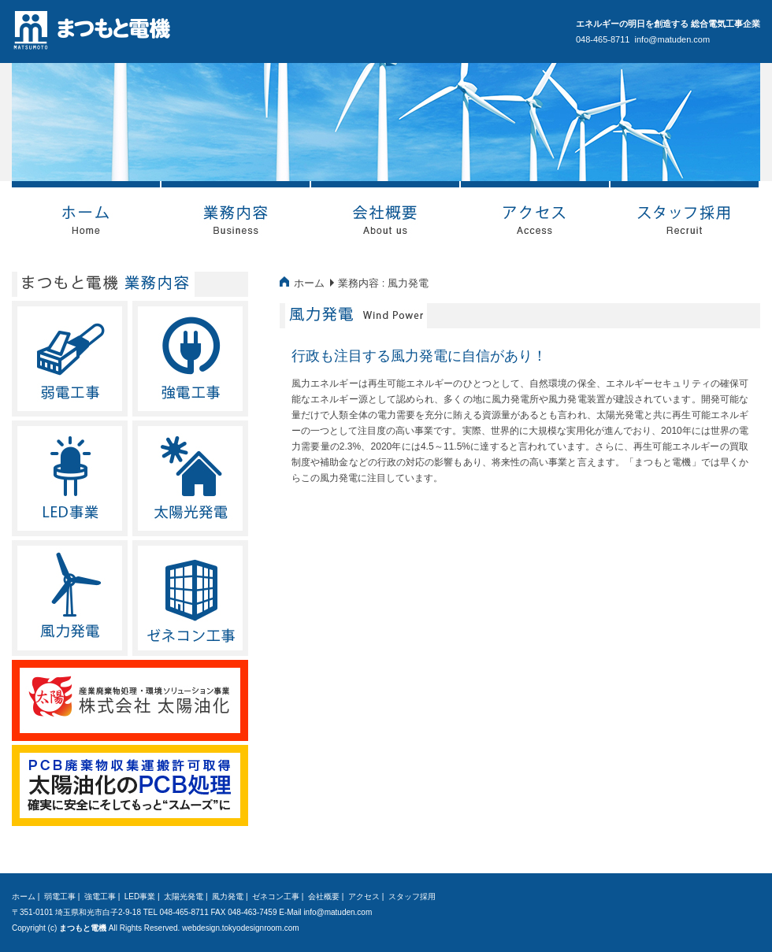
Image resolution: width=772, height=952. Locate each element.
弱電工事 (60, 896)
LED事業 (139, 896)
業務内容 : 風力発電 (383, 283)
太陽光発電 (183, 896)
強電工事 (100, 896)
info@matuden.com (673, 39)
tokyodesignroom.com (260, 928)
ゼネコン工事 (275, 896)
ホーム (309, 283)
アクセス (364, 896)
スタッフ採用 (412, 896)
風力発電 (227, 896)
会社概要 (324, 896)
